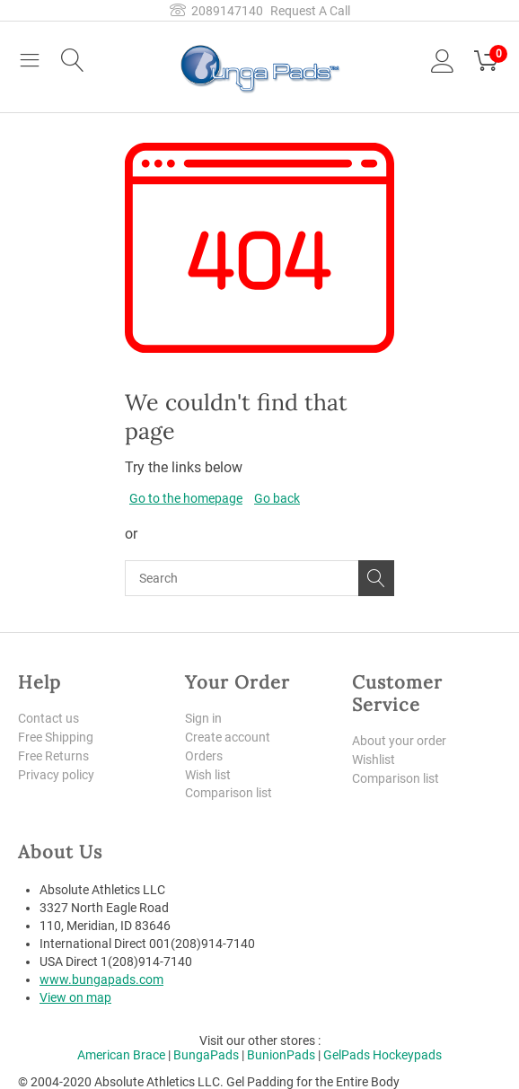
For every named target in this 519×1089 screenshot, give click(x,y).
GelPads (346, 1055)
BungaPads (206, 1055)
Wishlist (373, 759)
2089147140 (216, 11)
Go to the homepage (185, 498)
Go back (277, 498)
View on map (75, 997)
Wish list (208, 775)
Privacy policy (56, 775)
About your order (399, 740)
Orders (204, 756)
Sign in (203, 718)
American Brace (121, 1055)
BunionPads (281, 1055)
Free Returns (53, 756)
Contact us (48, 718)
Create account (227, 737)
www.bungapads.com (101, 979)
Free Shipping (55, 737)
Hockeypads (407, 1055)
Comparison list (228, 793)
